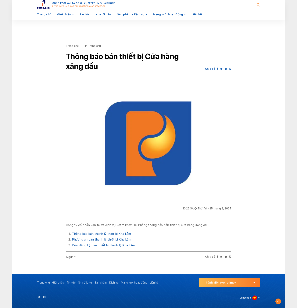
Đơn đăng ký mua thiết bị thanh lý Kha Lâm (103, 245)
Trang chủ (44, 14)
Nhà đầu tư (103, 14)
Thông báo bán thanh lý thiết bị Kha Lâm (101, 234)
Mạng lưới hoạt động (168, 14)
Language (245, 297)
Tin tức (85, 14)
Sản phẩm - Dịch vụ (131, 14)
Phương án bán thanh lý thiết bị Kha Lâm (101, 239)
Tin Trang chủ (92, 45)
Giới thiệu (64, 14)
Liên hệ (196, 14)
